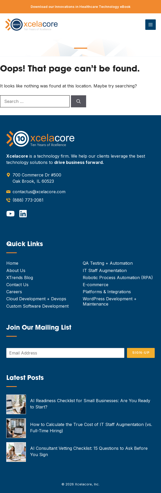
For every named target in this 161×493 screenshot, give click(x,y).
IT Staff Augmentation (105, 270)
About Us (15, 270)
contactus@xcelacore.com (39, 191)
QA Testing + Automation (108, 263)
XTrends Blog (19, 277)
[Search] (78, 101)
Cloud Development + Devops (36, 298)
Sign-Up (140, 352)
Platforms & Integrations (107, 291)
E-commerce (95, 284)
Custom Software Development (37, 306)
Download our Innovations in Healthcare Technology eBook (81, 6)
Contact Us (17, 284)
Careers (14, 291)
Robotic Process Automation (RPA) (118, 277)
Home (12, 263)
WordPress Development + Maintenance (110, 301)
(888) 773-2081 (28, 200)
